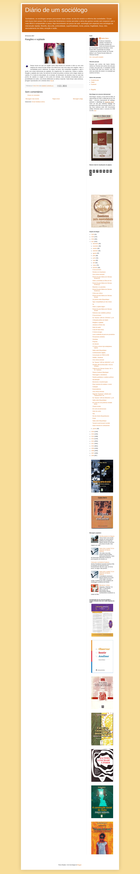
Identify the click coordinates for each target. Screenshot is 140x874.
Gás (93, 413)
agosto (95, 253)
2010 (92, 446)
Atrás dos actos (96, 411)
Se (93, 304)
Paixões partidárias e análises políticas (103, 377)
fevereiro (95, 267)
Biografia (93, 89)
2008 (92, 450)
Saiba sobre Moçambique (99, 350)
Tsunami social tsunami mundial (101, 423)
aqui (95, 110)
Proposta (94, 341)
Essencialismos (96, 389)
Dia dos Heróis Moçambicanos (100, 416)
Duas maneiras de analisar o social (102, 384)
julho (94, 255)
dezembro (96, 243)
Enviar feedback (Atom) (38, 102)
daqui (51, 80)
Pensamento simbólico (98, 337)
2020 (92, 234)
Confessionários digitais (98, 352)
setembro (95, 250)
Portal (94, 418)
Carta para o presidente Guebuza (100, 562)
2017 (92, 241)
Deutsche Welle (109, 102)
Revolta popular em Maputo (106, 536)
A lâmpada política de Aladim (100, 320)
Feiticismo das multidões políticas (101, 313)
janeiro (95, 428)
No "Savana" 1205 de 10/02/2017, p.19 (103, 362)
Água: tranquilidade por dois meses (102, 302)
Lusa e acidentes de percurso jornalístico (103, 334)
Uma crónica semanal (98, 274)
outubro (95, 248)
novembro (96, 246)
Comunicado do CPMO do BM (100, 355)
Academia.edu (95, 80)
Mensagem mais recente (32, 99)
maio (94, 260)
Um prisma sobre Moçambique (100, 299)
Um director (95, 344)
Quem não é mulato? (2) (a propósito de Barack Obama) (106, 550)
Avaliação (95, 386)
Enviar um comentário (34, 95)
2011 (92, 443)
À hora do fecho (96, 269)
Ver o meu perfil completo (96, 57)
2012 (92, 441)
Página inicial (56, 99)
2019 (92, 236)
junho (94, 258)
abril (94, 262)
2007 (92, 453)
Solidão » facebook (97, 357)
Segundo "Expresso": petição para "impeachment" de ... (101, 394)
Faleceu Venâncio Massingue (100, 372)
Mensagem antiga (78, 99)
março (95, 265)
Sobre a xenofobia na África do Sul (101, 280)
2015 (92, 434)
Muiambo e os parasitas (98, 287)
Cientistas (95, 339)
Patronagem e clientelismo (99, 375)
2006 (92, 455)
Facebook (93, 84)
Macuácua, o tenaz (104, 585)
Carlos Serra (104, 38)
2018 (92, 239)
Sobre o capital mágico (98, 306)
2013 (92, 438)
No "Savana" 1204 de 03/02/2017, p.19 (103, 398)
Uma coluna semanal (98, 360)
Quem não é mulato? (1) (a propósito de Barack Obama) (106, 573)
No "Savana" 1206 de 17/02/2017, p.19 (103, 317)
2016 (92, 431)
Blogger (79, 865)
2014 (92, 436)
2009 (92, 448)
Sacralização (96, 379)
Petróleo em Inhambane (99, 272)
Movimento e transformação (100, 382)
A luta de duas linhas (98, 329)
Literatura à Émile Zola (98, 325)
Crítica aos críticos (97, 293)
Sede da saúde (96, 327)
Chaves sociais (96, 406)
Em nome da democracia (99, 409)
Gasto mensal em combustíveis (101, 425)
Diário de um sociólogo (56, 9)
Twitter (93, 82)
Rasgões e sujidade (97, 322)
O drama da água (97, 332)
